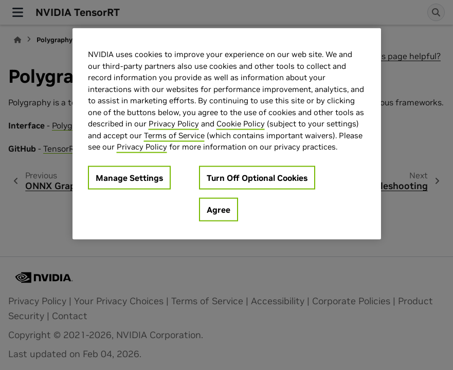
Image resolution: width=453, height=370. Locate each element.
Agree (218, 209)
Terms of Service (174, 135)
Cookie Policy (240, 123)
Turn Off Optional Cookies (257, 177)
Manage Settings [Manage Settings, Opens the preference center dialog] (129, 177)
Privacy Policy (174, 123)
